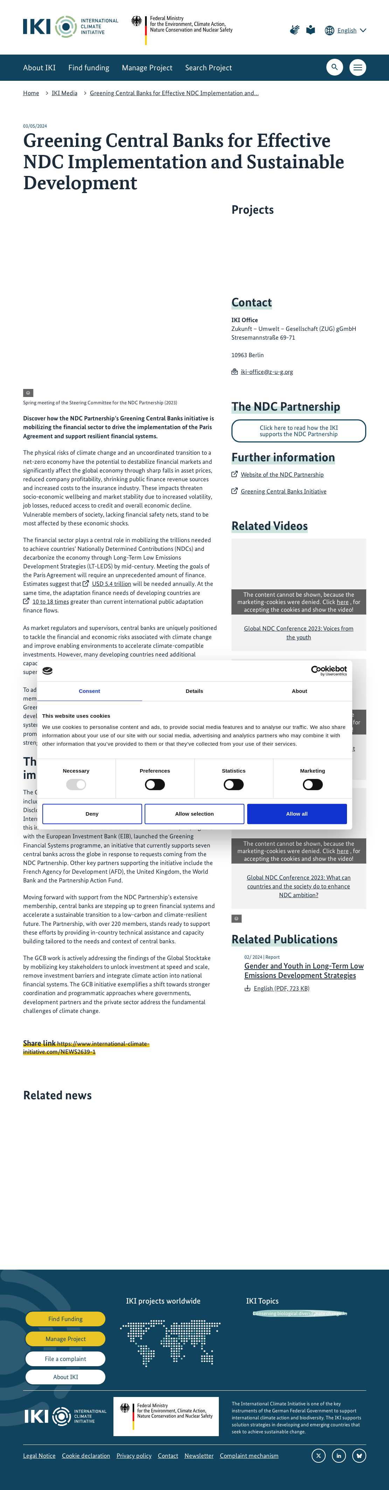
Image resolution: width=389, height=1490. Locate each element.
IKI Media (64, 93)
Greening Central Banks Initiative (284, 491)
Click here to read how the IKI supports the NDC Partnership (299, 431)
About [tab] (299, 691)
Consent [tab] (89, 691)
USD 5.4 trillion (111, 583)
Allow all (297, 814)
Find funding (88, 67)
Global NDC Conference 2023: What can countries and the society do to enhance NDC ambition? (299, 886)
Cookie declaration (86, 1455)
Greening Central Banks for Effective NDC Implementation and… (174, 93)
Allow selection (194, 814)
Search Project (208, 67)
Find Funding (65, 1318)
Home (31, 93)
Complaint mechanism (249, 1455)
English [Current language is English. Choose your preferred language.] (347, 30)
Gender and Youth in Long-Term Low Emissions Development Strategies (304, 970)
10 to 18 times (51, 601)
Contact (168, 1455)
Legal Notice (39, 1455)
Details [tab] (194, 691)
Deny (91, 814)
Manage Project (147, 67)
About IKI (39, 67)
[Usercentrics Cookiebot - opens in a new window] (316, 671)
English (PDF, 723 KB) (282, 988)
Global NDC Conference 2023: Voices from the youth (299, 633)
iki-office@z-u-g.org (267, 371)
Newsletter (199, 1455)
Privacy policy (134, 1455)
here (343, 601)
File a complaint (65, 1358)
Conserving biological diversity (284, 1313)
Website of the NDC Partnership (282, 474)
